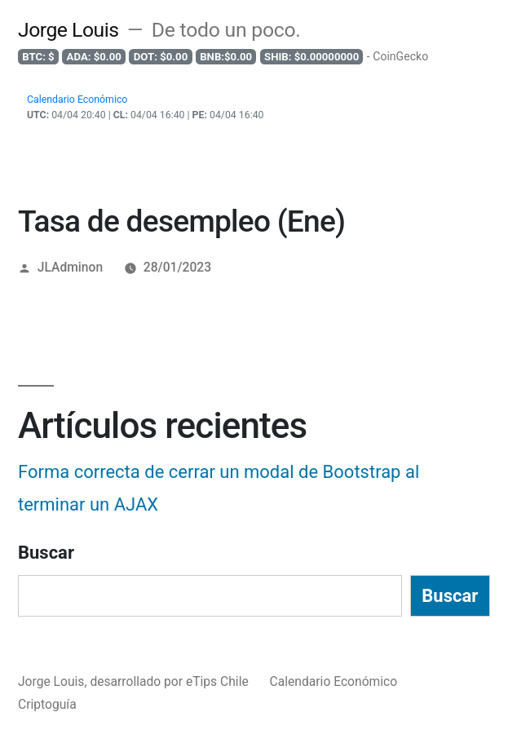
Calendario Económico (334, 681)
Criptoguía (47, 704)
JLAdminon (70, 267)
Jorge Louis (68, 30)
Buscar (46, 552)
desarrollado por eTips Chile (170, 681)
